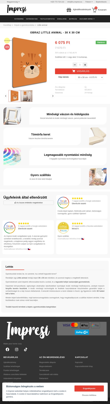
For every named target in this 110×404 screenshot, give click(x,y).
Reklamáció (43, 378)
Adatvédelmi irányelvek (12, 378)
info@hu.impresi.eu (74, 2)
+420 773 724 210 (57, 2)
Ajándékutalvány (9, 362)
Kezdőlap (7, 25)
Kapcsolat (79, 362)
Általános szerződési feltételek (14, 374)
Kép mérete (64, 77)
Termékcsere (44, 370)
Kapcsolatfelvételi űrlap (84, 366)
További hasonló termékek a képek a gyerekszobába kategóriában (31, 307)
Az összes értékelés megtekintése (29, 203)
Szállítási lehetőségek (11, 366)
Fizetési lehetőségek (11, 370)
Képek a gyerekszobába (24, 25)
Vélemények (8, 382)
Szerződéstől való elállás (48, 374)
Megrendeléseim (45, 366)
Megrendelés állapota (47, 362)
